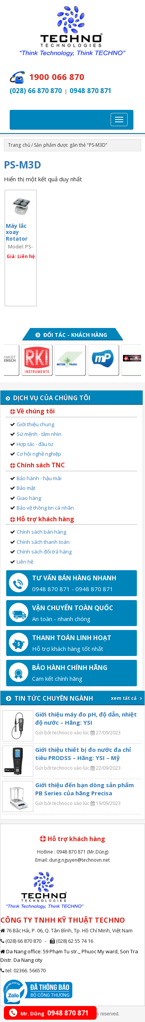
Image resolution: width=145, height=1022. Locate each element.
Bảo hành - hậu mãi (39, 478)
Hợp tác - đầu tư (35, 444)
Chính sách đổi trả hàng (44, 551)
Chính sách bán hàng (41, 531)
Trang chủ (19, 145)
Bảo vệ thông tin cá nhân (45, 507)
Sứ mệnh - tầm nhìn (39, 433)
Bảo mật (26, 487)
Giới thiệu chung (35, 424)
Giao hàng (29, 498)
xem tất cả (126, 698)
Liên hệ (25, 561)
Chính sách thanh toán (43, 541)
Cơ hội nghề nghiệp (39, 453)
